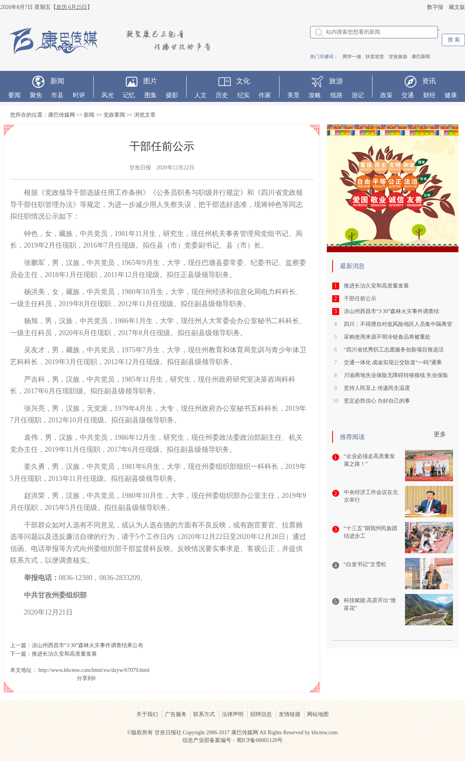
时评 (79, 95)
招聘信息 (261, 714)
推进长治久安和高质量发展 (64, 654)
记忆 (129, 95)
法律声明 (233, 714)
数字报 (435, 7)
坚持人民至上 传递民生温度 (377, 388)
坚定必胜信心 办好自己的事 (377, 401)
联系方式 (204, 714)
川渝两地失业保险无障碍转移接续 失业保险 (396, 375)
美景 (293, 95)
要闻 (14, 95)
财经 (429, 95)
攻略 (315, 95)
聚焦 (36, 95)
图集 (150, 95)
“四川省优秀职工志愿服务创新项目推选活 (394, 350)
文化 (243, 81)
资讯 (429, 81)
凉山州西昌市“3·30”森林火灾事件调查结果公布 (88, 645)
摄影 (172, 95)
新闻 (57, 81)
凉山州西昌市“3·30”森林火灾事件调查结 (391, 311)
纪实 (243, 95)
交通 (408, 95)
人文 (200, 95)
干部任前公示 (360, 298)
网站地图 (318, 714)
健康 (450, 95)
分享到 (85, 678)
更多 (440, 434)
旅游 (336, 81)
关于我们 (147, 714)
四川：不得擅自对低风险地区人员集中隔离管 (398, 324)
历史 (222, 95)
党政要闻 (114, 115)
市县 (57, 95)
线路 (336, 95)
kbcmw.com (325, 732)
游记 (358, 95)
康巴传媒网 (61, 115)
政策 (386, 95)
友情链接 (289, 714)
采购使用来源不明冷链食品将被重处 (387, 337)
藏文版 (457, 7)
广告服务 (176, 714)
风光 (107, 95)
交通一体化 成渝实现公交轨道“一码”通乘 (393, 362)
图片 (150, 81)
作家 (265, 95)
